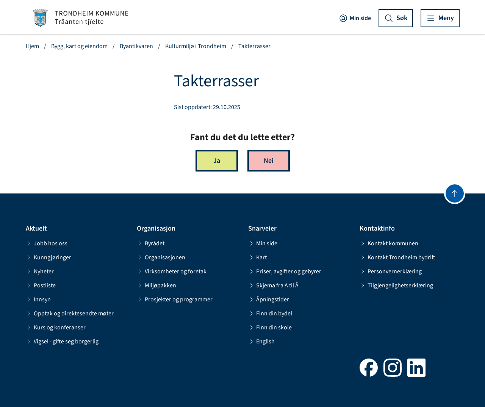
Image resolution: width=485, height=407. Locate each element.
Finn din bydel (270, 313)
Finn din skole (270, 327)
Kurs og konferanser (56, 327)
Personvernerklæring (391, 271)
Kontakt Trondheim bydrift (397, 257)
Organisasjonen (161, 257)
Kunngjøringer (48, 257)
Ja (216, 160)
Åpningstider (268, 299)
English (261, 341)
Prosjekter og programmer (175, 299)
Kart (257, 257)
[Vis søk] (396, 18)
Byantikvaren (136, 46)
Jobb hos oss (46, 243)
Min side (355, 18)
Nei (269, 160)
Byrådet (150, 243)
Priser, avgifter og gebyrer (284, 271)
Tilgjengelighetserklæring (396, 285)
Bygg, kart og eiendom (79, 46)
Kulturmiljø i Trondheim (195, 46)
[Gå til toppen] (454, 193)
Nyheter (40, 271)
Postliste (41, 285)
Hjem (32, 46)
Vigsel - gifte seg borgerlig (62, 341)
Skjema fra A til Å (273, 285)
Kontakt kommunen (389, 243)
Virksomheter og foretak (172, 271)
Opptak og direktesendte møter (70, 313)
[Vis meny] (440, 18)
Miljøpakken (156, 285)
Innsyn (38, 299)
